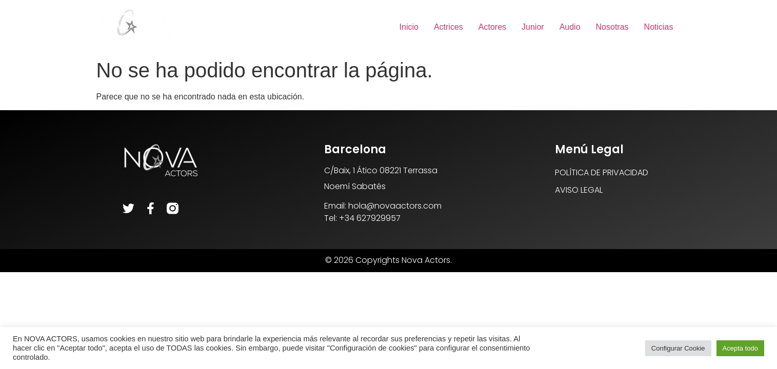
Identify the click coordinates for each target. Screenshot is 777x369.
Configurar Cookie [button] (678, 348)
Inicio (409, 27)
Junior (533, 27)
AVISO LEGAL (579, 190)
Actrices (448, 27)
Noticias (658, 27)
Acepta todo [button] (740, 348)
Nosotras (612, 27)
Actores (492, 27)
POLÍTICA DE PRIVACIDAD (601, 172)
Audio (570, 27)
